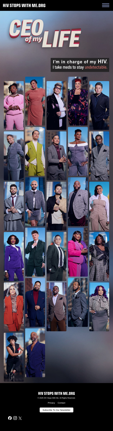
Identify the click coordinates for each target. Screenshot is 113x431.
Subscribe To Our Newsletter (57, 410)
